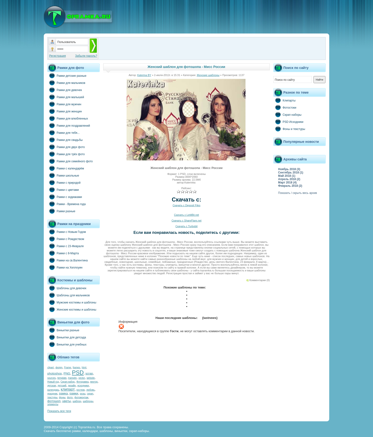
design (58, 367)
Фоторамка (82, 381)
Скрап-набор (68, 381)
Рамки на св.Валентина (67, 260)
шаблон (77, 401)
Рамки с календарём (65, 168)
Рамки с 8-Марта (63, 253)
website (91, 378)
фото (70, 397)
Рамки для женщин (64, 111)
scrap (89, 373)
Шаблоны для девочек (66, 288)
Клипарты (284, 100)
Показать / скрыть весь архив (297, 193)
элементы (52, 404)
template (61, 378)
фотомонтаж (81, 397)
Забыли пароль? (86, 56)
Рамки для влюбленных (67, 118)
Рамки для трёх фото (66, 154)
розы (82, 393)
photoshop (54, 373)
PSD (77, 372)
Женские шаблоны (208, 75)
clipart (50, 367)
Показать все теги (59, 411)
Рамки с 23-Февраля (65, 246)
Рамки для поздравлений (68, 125)
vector (82, 378)
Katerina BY (144, 75)
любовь (90, 390)
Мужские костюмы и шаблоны (71, 302)
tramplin (72, 378)
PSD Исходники (288, 121)
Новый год (53, 381)
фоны (62, 397)
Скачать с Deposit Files (186, 205)
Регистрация (57, 56)
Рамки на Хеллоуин (65, 267)
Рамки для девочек (64, 89)
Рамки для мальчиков (66, 82)
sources (51, 378)
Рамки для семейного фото (70, 161)
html (84, 367)
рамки (73, 393)
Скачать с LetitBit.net (186, 214)
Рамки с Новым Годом (66, 231)
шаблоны (88, 401)
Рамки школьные (63, 175)
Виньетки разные (63, 330)
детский (62, 385)
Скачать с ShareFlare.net (186, 220)
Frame (67, 367)
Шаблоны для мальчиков (68, 295)
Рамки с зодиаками (64, 196)
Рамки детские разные (66, 75)
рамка (63, 393)
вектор (94, 381)
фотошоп (53, 401)
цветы (66, 401)
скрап (90, 393)
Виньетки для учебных (66, 344)
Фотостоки (284, 107)
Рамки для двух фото (66, 146)
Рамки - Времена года (66, 203)
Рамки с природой (64, 182)
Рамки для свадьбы (65, 139)
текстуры (52, 397)
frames (76, 367)
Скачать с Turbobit (187, 226)
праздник (52, 393)
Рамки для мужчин (64, 104)
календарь (53, 390)
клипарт (68, 389)
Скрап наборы (287, 114)
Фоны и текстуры (289, 128)
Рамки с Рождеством (65, 238)
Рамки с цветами (63, 189)
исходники (83, 385)
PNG (67, 373)
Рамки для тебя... (63, 132)
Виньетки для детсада (66, 337)
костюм (81, 390)
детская (51, 385)
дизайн (72, 385)
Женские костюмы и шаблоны (71, 309)
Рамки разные (61, 211)
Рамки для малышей (65, 97)
